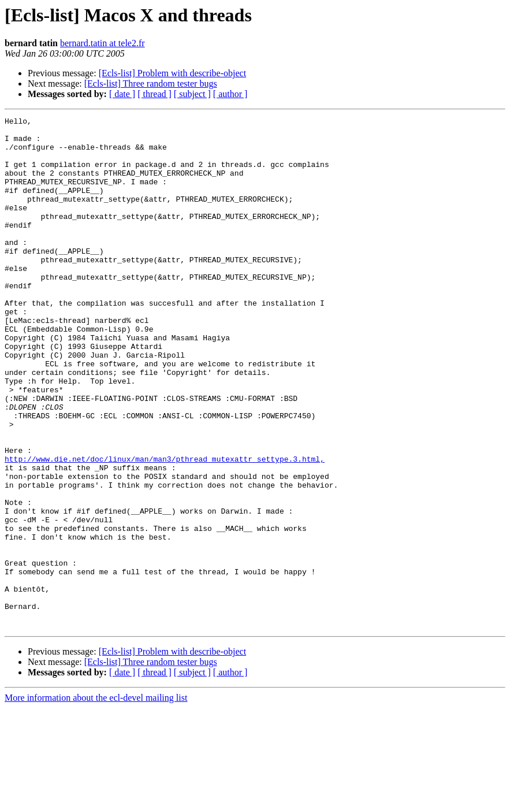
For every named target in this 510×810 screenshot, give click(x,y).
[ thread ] (154, 94)
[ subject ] (192, 94)
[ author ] (230, 94)
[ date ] (122, 94)
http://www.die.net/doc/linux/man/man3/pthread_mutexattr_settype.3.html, (165, 528)
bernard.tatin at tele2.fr (102, 43)
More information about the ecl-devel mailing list (96, 800)
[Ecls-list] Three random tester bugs (150, 83)
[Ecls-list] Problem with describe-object (172, 73)
